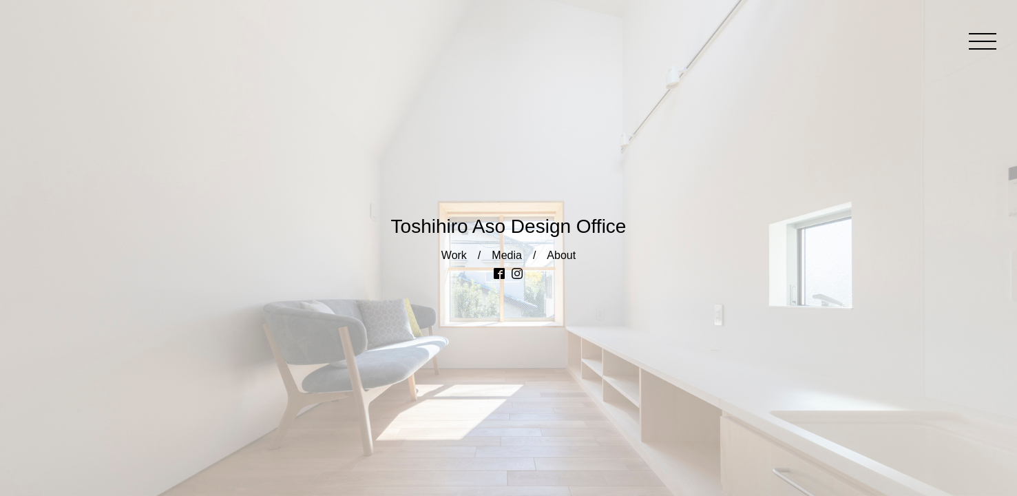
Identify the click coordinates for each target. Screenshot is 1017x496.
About (561, 255)
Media (507, 255)
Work (454, 255)
